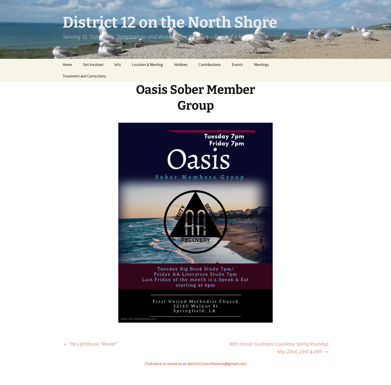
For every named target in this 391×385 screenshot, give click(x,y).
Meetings (261, 64)
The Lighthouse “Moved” (90, 344)
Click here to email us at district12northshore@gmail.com (196, 363)
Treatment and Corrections (84, 76)
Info (117, 64)
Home (67, 64)
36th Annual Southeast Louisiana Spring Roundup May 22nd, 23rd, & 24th (278, 348)
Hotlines (181, 64)
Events (237, 64)
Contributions (210, 64)
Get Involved (93, 64)
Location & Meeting (147, 64)
